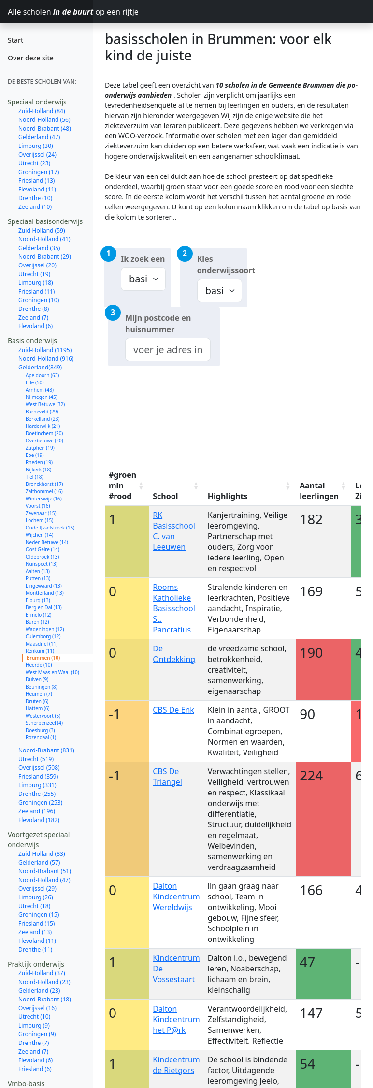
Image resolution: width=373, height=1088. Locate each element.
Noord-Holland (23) (44, 982)
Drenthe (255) (37, 794)
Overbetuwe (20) (44, 440)
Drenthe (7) (33, 1043)
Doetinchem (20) (44, 433)
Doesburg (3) (40, 730)
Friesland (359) (38, 776)
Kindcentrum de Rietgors (176, 1064)
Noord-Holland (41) (44, 239)
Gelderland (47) (39, 137)
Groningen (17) (38, 172)
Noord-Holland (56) (44, 120)
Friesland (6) (35, 1069)
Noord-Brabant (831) (46, 750)
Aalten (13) (38, 571)
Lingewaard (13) (44, 585)
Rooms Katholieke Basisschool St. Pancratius (174, 608)
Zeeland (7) (33, 317)
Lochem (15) (39, 520)
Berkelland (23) (42, 418)
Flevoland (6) (35, 326)
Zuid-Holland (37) (41, 973)
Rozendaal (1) (41, 737)
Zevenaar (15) (41, 513)
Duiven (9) (37, 679)
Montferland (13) (45, 592)
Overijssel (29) (37, 888)
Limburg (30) (35, 146)
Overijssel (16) (37, 1008)
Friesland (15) (36, 923)
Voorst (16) (38, 505)
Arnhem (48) (40, 389)
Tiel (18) (34, 476)
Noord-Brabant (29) (44, 256)
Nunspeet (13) (41, 563)
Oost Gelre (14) (42, 549)
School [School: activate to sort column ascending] (165, 496)
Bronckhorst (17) (44, 484)
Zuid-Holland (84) (41, 111)
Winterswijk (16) (44, 498)
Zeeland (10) (35, 207)
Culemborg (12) (43, 636)
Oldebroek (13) (42, 556)
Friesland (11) (36, 291)
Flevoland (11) (37, 189)
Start (15, 39)
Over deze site (31, 57)
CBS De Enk (173, 710)
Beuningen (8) (41, 686)
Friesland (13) (36, 180)
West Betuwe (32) (45, 404)
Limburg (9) (34, 1025)
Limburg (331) (37, 785)
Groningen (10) (38, 300)
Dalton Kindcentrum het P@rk (176, 1019)
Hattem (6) (38, 708)
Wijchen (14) (39, 534)
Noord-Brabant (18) (44, 999)
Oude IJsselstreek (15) (50, 527)
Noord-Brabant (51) (44, 871)
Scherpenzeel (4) (44, 723)
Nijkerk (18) (38, 469)
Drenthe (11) (35, 949)
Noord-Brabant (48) (44, 128)
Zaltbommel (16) (44, 491)
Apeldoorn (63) (42, 375)
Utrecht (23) (34, 163)
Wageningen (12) (45, 629)
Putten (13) (38, 578)
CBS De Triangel (167, 776)
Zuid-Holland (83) (41, 854)
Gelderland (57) (39, 862)
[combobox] (168, 349)
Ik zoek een (143, 258)
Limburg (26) (35, 897)
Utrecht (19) (34, 274)
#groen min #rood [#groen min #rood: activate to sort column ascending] (122, 485)
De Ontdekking (174, 653)
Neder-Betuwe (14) (47, 542)
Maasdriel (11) (41, 643)
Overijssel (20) (37, 265)
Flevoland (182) (38, 820)
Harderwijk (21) (43, 426)
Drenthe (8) (33, 309)
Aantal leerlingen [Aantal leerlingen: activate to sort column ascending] (319, 490)
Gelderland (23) (39, 990)
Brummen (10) (43, 657)
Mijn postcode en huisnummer (158, 323)
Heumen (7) (39, 694)
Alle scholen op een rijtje (50, 11)
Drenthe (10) (35, 198)
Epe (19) (34, 455)
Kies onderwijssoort (222, 264)
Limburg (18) (35, 283)
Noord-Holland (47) (44, 880)
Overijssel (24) (37, 154)
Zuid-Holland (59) (41, 230)
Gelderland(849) (40, 367)
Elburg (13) (38, 600)
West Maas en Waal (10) (52, 672)
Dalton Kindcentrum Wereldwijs (176, 896)
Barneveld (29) (42, 411)
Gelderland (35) (39, 248)
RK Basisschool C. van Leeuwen (174, 531)
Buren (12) (37, 621)
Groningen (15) (38, 915)
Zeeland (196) (36, 811)
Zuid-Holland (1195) (45, 350)
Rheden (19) (39, 462)
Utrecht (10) (34, 1017)
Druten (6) (37, 701)
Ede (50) (34, 382)
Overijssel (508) (39, 768)
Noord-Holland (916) (45, 358)
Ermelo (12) (38, 614)
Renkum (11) (40, 650)
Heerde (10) (39, 665)
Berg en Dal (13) (44, 607)
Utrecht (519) (36, 759)
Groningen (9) (37, 1034)
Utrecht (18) (34, 906)
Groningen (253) (40, 802)
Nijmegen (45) (41, 397)
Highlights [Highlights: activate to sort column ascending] (228, 496)
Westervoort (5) (43, 715)
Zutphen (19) (40, 447)
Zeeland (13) (35, 932)
